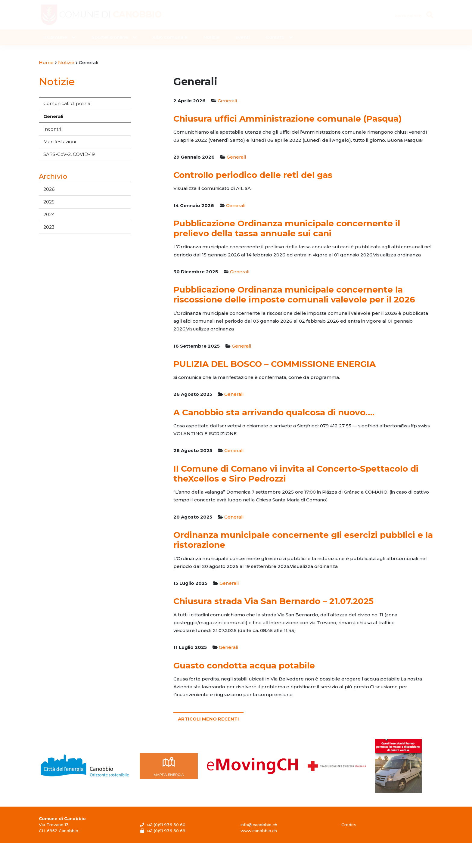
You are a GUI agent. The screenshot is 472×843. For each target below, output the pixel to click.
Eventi (242, 37)
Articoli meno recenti (208, 719)
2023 (48, 227)
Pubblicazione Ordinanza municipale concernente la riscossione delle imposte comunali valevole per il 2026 (294, 294)
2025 (48, 202)
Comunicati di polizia (66, 103)
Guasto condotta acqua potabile (244, 665)
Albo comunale (170, 37)
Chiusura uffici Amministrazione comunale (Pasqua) (287, 118)
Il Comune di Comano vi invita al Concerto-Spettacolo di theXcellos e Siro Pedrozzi (295, 473)
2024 (49, 214)
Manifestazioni (59, 141)
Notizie (211, 37)
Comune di (113, 14)
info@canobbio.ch (259, 824)
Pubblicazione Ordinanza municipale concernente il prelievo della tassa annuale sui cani (286, 228)
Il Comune (55, 37)
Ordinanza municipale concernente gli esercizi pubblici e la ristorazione (303, 540)
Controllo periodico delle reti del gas (252, 175)
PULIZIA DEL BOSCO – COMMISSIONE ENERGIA (274, 364)
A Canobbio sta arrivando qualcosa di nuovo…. (273, 412)
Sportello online (110, 37)
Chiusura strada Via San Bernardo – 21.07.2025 (273, 601)
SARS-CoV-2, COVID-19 (69, 154)
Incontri (52, 129)
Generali (53, 116)
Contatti (275, 37)
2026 (48, 189)
